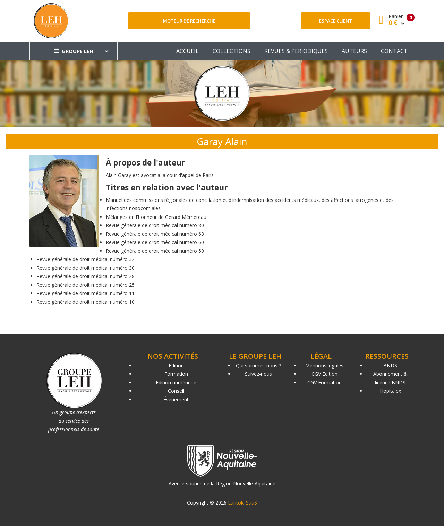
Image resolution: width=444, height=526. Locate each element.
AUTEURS (354, 51)
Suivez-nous (258, 374)
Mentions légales (324, 365)
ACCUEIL (187, 51)
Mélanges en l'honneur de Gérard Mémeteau (156, 217)
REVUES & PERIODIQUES (296, 51)
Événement (176, 399)
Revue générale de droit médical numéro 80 (155, 225)
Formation (176, 374)
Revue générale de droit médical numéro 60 (155, 242)
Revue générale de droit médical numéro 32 (85, 259)
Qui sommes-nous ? (258, 365)
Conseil (176, 390)
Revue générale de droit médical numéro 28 (85, 276)
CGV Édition (324, 374)
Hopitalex (390, 390)
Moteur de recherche (189, 21)
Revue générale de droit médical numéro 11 (85, 293)
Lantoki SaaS (242, 502)
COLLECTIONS (231, 51)
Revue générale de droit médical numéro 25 (85, 285)
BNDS (390, 365)
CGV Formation (324, 382)
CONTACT (394, 51)
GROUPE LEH (73, 50)
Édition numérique (176, 382)
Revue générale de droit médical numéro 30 (85, 268)
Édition (176, 365)
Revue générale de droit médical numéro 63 (155, 234)
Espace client (335, 21)
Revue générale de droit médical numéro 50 (155, 251)
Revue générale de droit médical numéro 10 (85, 301)
